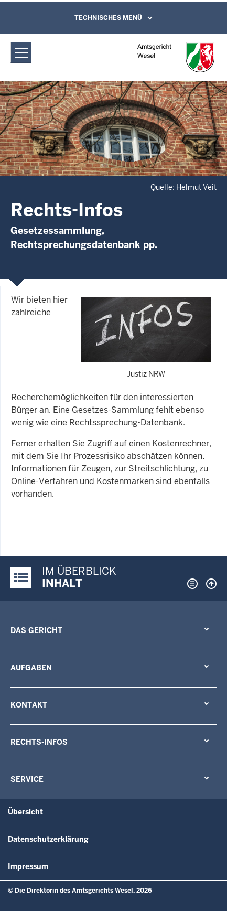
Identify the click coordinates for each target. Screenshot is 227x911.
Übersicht (25, 812)
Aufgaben (31, 667)
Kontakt (28, 705)
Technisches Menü (108, 18)
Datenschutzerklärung (48, 839)
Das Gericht (36, 630)
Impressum (28, 866)
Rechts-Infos (39, 742)
